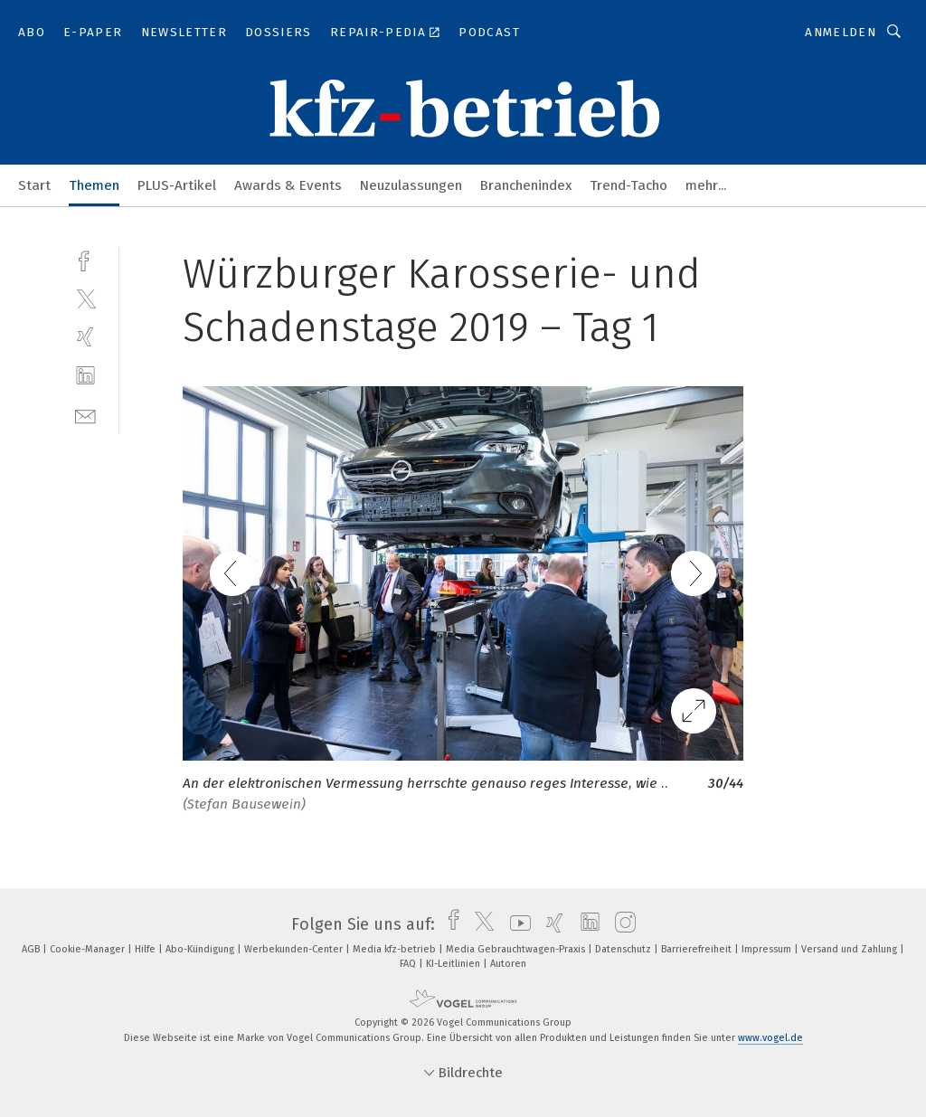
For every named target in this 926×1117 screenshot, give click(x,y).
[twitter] (85, 298)
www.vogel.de (770, 1038)
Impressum (768, 949)
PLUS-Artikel (176, 185)
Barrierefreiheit (697, 949)
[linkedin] (85, 375)
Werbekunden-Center (294, 949)
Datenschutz (624, 949)
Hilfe (146, 949)
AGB (32, 949)
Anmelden (840, 32)
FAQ (409, 964)
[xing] (85, 337)
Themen (94, 185)
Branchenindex (526, 185)
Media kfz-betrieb (396, 949)
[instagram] (621, 924)
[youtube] (516, 924)
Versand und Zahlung (850, 949)
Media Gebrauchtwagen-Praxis (517, 949)
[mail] (85, 414)
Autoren (508, 964)
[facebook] (85, 259)
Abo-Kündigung (201, 949)
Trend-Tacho (628, 185)
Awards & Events (288, 185)
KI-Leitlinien (454, 964)
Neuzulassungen (411, 185)
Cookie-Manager (89, 949)
